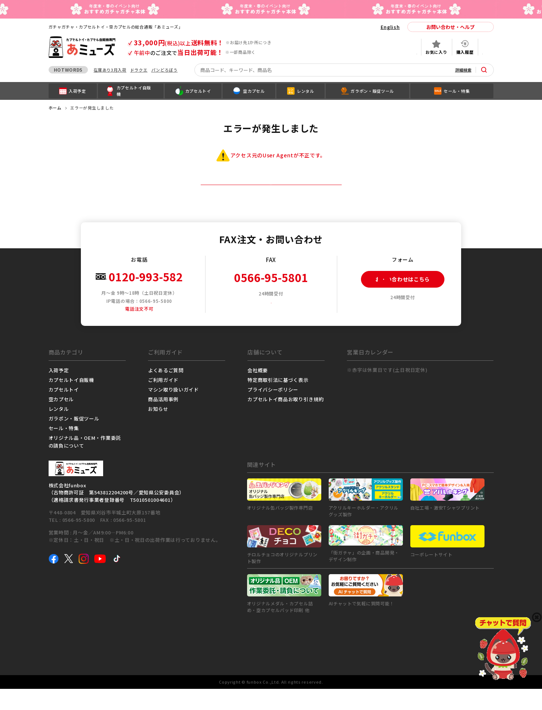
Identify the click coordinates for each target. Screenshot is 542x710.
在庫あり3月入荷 (110, 70)
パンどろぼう (164, 70)
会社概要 (257, 391)
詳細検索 (463, 70)
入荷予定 (59, 391)
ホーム (55, 108)
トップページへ (271, 195)
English (390, 26)
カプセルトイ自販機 (71, 401)
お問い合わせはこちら (395, 301)
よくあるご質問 (166, 391)
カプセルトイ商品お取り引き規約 (285, 420)
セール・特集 (64, 449)
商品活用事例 (163, 420)
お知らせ (158, 429)
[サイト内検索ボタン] (484, 70)
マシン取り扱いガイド (173, 410)
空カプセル (61, 420)
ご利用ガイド (163, 401)
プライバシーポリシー (272, 410)
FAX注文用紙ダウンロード (273, 323)
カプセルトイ (64, 410)
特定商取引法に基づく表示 (277, 401)
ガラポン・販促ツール (74, 439)
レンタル (59, 429)
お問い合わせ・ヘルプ (450, 26)
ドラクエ (139, 70)
